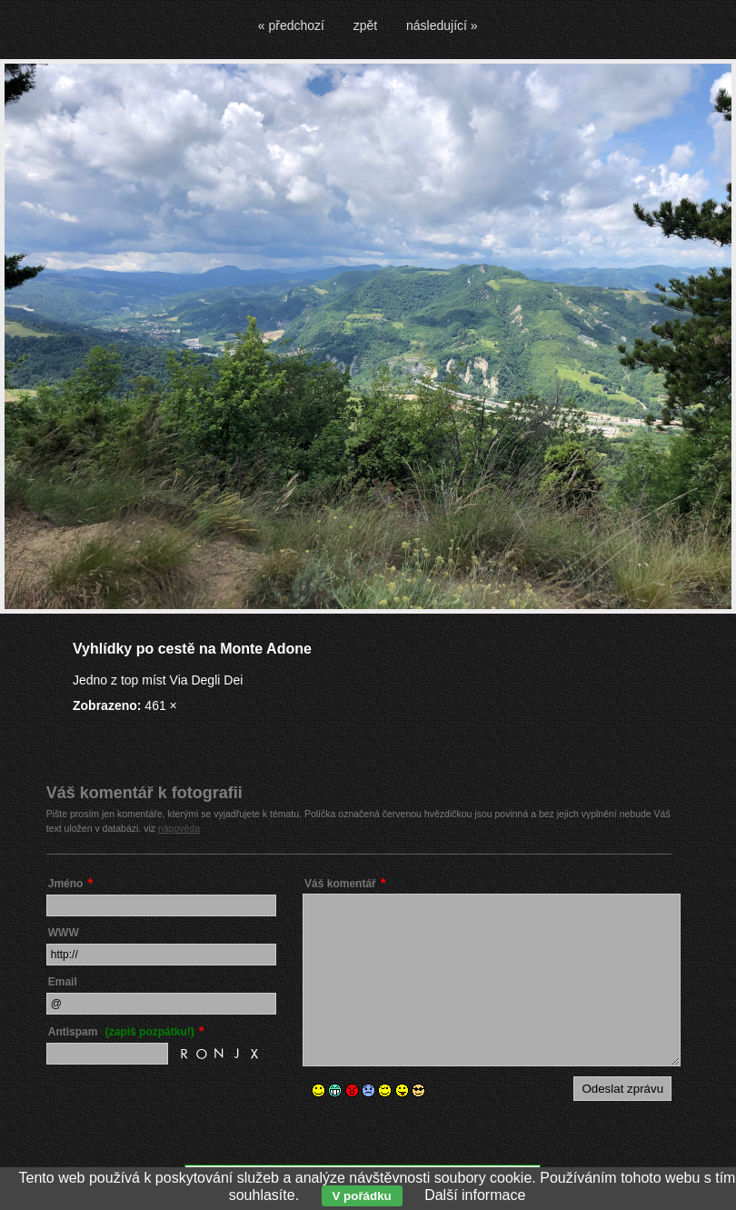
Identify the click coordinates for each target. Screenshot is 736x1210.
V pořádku (362, 1196)
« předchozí (291, 25)
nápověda (179, 828)
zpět (365, 25)
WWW (63, 932)
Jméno (66, 883)
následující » (442, 25)
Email (62, 981)
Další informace (474, 1195)
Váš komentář (340, 883)
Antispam (121, 1031)
